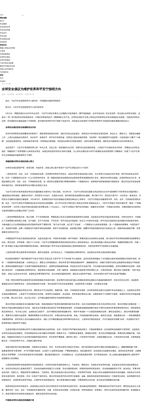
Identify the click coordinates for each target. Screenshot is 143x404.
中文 (1, 78)
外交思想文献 (5, 39)
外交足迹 (3, 36)
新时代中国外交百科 (7, 66)
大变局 (2, 51)
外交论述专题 (5, 30)
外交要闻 (3, 24)
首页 (3, 84)
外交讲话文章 (5, 27)
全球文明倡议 (5, 60)
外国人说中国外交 (6, 69)
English (2, 81)
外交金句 (3, 33)
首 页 (2, 21)
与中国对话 (4, 72)
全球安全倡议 (5, 57)
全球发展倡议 (5, 54)
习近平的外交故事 (6, 63)
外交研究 (3, 42)
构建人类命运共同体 (7, 48)
